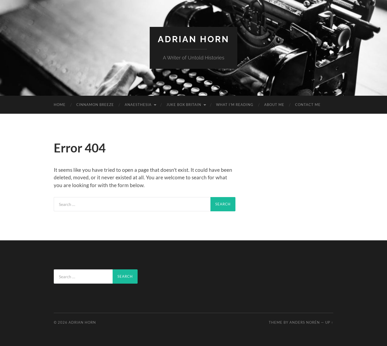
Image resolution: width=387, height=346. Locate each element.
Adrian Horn (193, 39)
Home (60, 104)
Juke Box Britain (183, 104)
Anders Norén (304, 322)
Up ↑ (329, 322)
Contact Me (308, 104)
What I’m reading (234, 104)
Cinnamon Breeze (95, 104)
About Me (274, 104)
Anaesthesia (138, 104)
